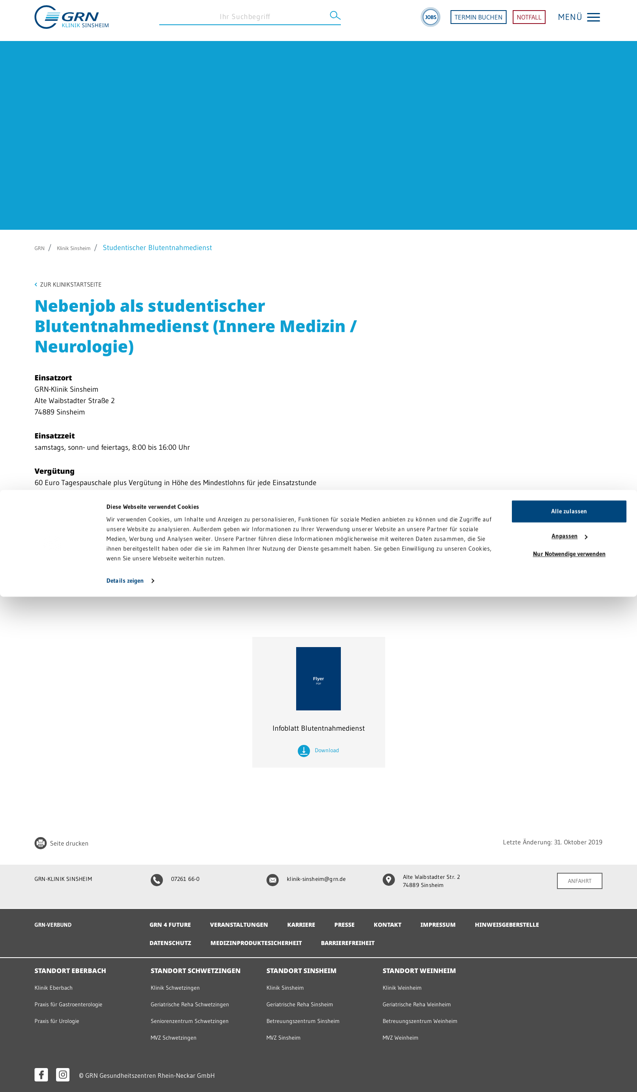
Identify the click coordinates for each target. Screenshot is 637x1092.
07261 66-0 (179, 880)
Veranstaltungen (248, 920)
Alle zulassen (569, 1006)
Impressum (464, 920)
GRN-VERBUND (57, 920)
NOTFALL (529, 20)
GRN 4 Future (173, 920)
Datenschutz (173, 938)
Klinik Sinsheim (84, 247)
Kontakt (410, 920)
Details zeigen (125, 1076)
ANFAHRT (577, 882)
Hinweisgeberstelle (539, 920)
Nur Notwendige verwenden (569, 1049)
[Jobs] (430, 20)
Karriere (316, 920)
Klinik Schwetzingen (179, 983)
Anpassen (569, 1031)
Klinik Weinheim (406, 983)
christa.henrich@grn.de (93, 566)
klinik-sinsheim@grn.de (310, 880)
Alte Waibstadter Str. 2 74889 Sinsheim (426, 883)
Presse (363, 920)
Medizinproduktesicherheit (267, 938)
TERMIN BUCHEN (479, 20)
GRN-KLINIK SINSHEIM (68, 880)
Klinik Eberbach (57, 983)
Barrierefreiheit (369, 938)
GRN (42, 247)
